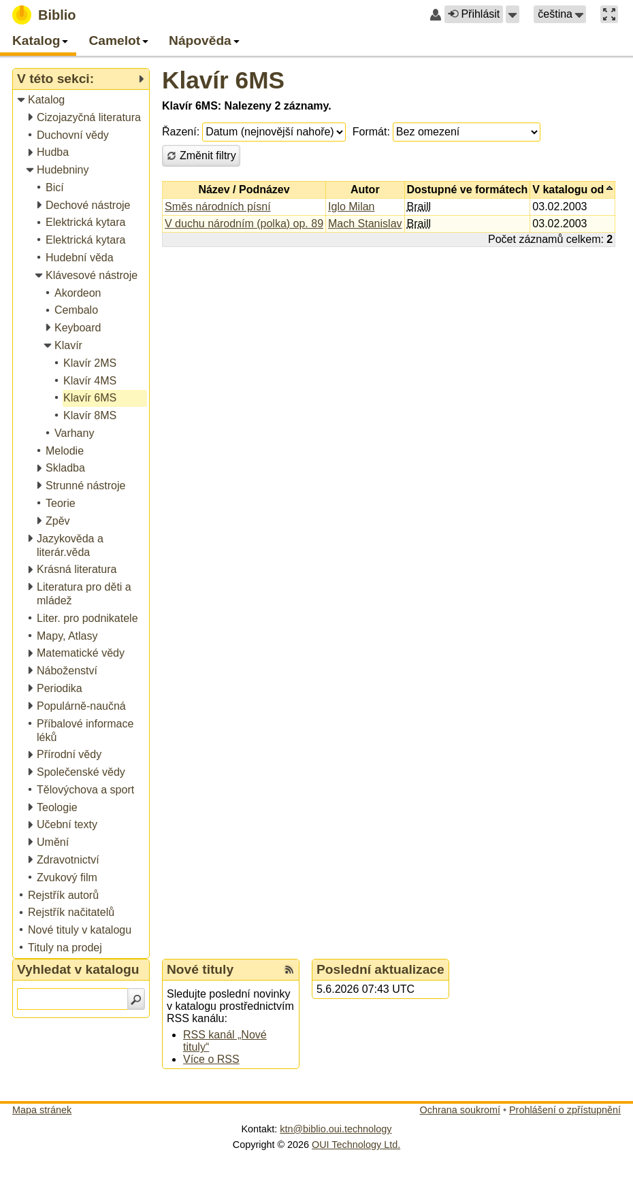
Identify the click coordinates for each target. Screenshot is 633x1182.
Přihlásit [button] (474, 14)
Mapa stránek (41, 1109)
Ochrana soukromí (460, 1109)
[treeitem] (82, 100)
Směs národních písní (218, 206)
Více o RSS (211, 1059)
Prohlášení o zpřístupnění (565, 1109)
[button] (512, 14)
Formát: (371, 131)
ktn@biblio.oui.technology (335, 1128)
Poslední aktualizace (380, 969)
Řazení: (180, 131)
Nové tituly (200, 969)
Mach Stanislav (365, 223)
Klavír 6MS (223, 80)
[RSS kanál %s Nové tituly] (289, 969)
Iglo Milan (351, 206)
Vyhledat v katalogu (78, 969)
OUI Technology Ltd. (356, 1144)
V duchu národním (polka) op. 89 (244, 223)
